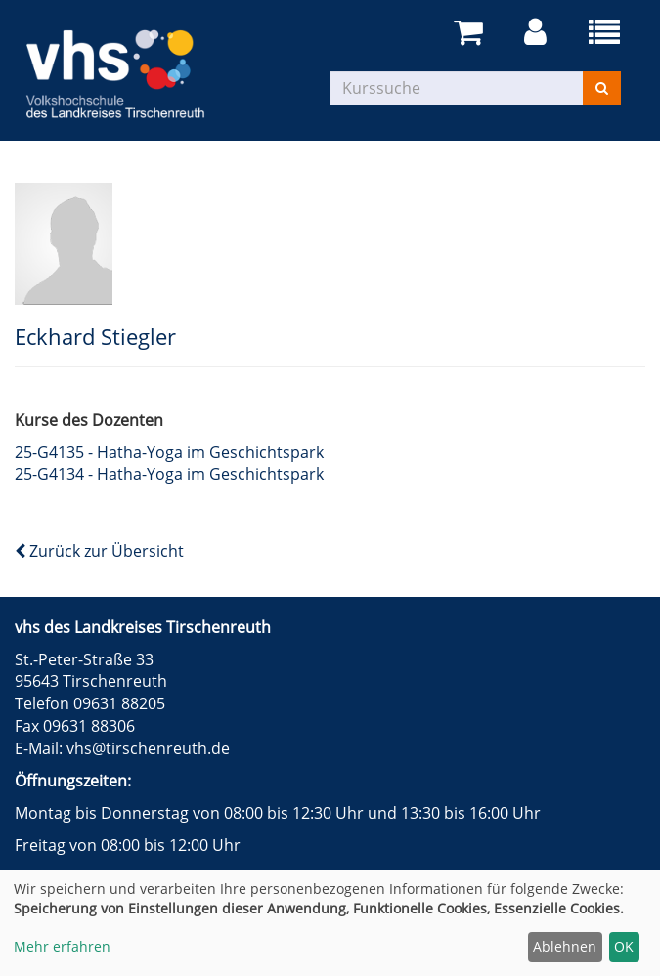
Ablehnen (564, 946)
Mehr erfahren (62, 946)
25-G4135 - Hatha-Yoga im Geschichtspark (169, 452)
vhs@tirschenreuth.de (148, 748)
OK (624, 946)
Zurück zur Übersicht (99, 551)
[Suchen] (602, 88)
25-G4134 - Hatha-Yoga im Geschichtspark (169, 474)
